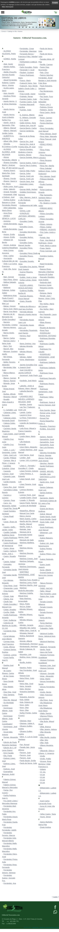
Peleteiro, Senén (46, 110)
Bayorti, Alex (8, 349)
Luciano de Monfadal (28, 506)
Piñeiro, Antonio (46, 224)
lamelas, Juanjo (26, 404)
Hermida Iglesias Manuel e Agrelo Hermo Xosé (27, 314)
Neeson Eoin (25, 676)
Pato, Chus (44, 73)
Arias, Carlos (9, 256)
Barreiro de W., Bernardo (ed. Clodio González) (9, 317)
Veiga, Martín (45, 679)
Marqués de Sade (27, 540)
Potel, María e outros (48, 246)
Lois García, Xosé (27, 455)
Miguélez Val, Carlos (28, 628)
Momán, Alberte (26, 641)
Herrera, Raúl (25, 336)
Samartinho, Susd (47, 439)
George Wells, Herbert (28, 189)
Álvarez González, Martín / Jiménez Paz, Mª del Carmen (10, 165)
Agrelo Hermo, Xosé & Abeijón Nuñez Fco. (8, 117)
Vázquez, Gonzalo (47, 673)
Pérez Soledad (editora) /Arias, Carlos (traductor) (47, 171)
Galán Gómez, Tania (28, 123)
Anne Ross (8, 213)
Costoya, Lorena (10, 655)
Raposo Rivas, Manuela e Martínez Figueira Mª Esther (46, 272)
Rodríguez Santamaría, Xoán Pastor (45, 391)
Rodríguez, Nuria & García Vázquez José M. (46, 405)
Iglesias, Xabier (26, 357)
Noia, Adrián (24, 700)
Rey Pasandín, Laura (48, 314)
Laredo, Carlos (25, 412)
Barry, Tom (8, 346)
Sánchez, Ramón (46, 463)
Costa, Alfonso (9, 647)
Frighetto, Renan (26, 96)
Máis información (7, 7)
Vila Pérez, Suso (46, 700)
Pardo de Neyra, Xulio (28, 763)
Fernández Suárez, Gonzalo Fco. (8, 878)
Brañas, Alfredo (10, 394)
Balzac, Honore (10, 306)
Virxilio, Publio (45, 759)
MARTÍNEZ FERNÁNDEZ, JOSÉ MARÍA (26, 574)
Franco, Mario (25, 80)
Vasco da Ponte (46, 652)
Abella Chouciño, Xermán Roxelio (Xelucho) (9, 74)
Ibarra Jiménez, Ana (28, 344)
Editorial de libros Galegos (14, 19)
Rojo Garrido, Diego (48, 410)
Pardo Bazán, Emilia (28, 761)
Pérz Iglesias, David (48, 176)
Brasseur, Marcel (10, 397)
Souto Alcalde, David (48, 519)
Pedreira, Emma (46, 107)
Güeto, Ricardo (26, 301)
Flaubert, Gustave (27, 73)
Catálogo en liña (12, 31)
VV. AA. (43, 772)
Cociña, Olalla (9, 612)
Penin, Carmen (46, 120)
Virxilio (42, 756)
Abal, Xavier (8, 64)
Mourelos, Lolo (25, 654)
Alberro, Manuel (10, 128)
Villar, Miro (44, 740)
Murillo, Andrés (25, 662)
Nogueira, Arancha (27, 697)
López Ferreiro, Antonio (29, 471)
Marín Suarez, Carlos (28, 519)
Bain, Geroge (9, 277)
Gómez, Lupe (25, 211)
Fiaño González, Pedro (29, 67)
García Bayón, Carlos (28, 128)
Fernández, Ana (10, 883)
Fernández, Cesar (27, 49)
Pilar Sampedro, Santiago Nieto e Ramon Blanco (45, 197)
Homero (23, 338)
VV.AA (42, 775)
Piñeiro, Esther (46, 227)
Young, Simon (45, 817)
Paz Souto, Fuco (46, 96)
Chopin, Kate (9, 596)
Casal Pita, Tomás (11, 508)
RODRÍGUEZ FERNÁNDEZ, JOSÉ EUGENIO (46, 357)
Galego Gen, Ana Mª (28, 126)
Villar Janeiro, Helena (48, 729)
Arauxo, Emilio (9, 237)
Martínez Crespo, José (29, 559)
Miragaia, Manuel (26, 633)
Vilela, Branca (45, 727)
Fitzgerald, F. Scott (27, 70)
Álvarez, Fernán (10, 178)
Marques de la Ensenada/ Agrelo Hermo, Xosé (25, 534)
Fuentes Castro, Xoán (28, 99)
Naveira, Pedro (25, 668)
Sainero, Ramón (46, 437)
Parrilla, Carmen (46, 65)
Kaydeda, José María (28, 381)
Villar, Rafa (44, 743)
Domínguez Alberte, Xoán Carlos (7, 710)
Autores (20, 31)
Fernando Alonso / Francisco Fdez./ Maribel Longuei (28, 56)
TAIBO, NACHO (46, 588)
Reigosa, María (46, 293)
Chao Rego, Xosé (11, 586)
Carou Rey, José (10, 487)
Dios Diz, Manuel (10, 700)
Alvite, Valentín (9, 189)
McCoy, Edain (25, 607)
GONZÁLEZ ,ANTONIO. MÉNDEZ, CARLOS (27, 216)
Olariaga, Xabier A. (27, 723)
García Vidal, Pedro (27, 171)
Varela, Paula (45, 650)
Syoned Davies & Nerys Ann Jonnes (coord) (45, 575)
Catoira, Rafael (9, 562)
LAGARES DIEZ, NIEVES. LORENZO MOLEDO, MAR (26, 399)
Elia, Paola (8, 756)
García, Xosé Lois (27, 176)
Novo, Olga (24, 708)
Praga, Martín (45, 248)
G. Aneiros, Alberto (27, 115)
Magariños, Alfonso (27, 511)
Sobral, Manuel (46, 514)
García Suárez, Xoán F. (29, 163)
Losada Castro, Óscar (28, 498)
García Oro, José (26, 141)
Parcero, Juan (25, 753)
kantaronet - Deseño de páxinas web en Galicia (45, 927)
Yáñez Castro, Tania (48, 814)
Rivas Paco (44, 330)
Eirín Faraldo (9, 753)
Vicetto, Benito (45, 692)
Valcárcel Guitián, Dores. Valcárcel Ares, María (47, 636)
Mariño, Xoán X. (26, 527)
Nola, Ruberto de (26, 702)
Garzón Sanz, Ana (27, 181)
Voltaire (43, 769)
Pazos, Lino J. (45, 104)
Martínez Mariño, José (28, 585)
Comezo (3, 31)
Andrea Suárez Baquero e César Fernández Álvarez (9, 202)
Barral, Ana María (10, 311)
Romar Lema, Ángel (48, 413)
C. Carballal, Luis (10, 410)
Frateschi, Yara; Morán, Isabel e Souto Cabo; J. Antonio (28, 88)
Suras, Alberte (45, 570)
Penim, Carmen (46, 118)
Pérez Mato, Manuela (48, 136)
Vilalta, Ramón (45, 713)
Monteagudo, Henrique (29, 644)
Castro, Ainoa (9, 548)
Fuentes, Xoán (25, 110)
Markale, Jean (25, 529)
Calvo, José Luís (10, 455)
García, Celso (25, 173)
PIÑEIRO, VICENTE (48, 230)
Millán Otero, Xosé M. (28, 630)
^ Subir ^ (55, 897)
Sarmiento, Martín (47, 498)
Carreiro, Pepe (9, 500)
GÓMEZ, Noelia (10, 59)
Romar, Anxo (45, 416)
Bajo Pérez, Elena (11, 280)
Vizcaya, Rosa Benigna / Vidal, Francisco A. (44, 764)
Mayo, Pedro (25, 604)
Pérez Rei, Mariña (47, 166)
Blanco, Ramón (10, 381)
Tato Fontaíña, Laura (48, 594)
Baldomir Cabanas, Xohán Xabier (8, 290)
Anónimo (7, 221)
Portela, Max (45, 238)
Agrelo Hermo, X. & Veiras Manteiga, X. (9, 104)
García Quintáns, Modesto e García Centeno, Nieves (25, 152)
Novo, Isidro (24, 705)
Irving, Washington (27, 360)
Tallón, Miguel (45, 591)
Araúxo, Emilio (9, 234)
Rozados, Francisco (48, 426)
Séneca (43, 506)
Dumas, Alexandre (11, 737)
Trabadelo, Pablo (46, 628)
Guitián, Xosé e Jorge (28, 277)
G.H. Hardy (24, 120)
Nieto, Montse (25, 689)
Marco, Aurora (25, 516)
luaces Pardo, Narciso (28, 503)
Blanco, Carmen (10, 378)
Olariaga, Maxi (25, 721)
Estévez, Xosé (9, 769)
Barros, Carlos (9, 338)
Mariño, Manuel (26, 524)
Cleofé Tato (8, 602)
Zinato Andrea (45, 827)
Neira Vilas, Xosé (26, 684)
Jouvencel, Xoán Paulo (29, 375)
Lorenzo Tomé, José (28, 495)
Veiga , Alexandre (47, 676)
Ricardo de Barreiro (47, 328)
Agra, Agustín (9, 93)
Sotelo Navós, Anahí (48, 517)
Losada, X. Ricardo (27, 500)
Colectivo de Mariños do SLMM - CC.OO (9, 625)
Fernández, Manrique (28, 51)
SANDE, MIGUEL (47, 471)
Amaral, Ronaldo (10, 192)
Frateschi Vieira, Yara (28, 83)
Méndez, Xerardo (26, 625)
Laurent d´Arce (25, 415)
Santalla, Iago (45, 474)
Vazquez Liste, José (48, 665)
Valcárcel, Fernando (48, 647)
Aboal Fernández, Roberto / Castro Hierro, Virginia (9, 82)
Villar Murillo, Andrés (48, 737)
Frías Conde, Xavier (28, 94)
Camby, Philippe (10, 458)
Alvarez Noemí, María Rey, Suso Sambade (9, 173)
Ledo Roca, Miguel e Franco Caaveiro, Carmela (27, 431)
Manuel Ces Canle (27, 513)
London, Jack (25, 458)
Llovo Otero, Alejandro (28, 447)
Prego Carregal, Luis (48, 251)
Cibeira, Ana (8, 599)
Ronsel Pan (44, 418)
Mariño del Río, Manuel (29, 521)
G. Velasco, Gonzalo (28, 118)
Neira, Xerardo (25, 686)
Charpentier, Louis (11, 588)
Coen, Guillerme (10, 620)
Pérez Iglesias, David (48, 134)
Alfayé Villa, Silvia (10, 141)
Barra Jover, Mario (11, 309)
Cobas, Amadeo (10, 610)
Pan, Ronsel (24, 745)
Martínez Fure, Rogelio (29, 580)
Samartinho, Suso (47, 442)
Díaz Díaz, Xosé (10, 692)
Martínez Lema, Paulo (28, 583)
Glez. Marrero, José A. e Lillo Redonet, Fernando (27, 200)
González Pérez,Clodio (29, 253)
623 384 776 (12, 921)
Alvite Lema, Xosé (11, 186)
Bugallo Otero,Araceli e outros (8, 402)
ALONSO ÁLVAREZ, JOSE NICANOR (8, 152)
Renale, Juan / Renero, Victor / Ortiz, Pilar (46, 298)
